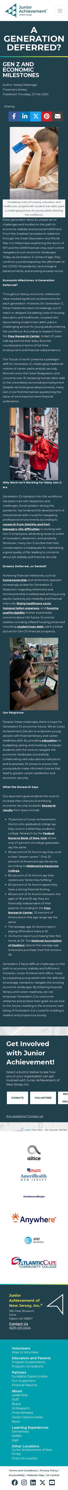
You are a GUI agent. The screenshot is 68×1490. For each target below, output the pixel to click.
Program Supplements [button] (28, 1362)
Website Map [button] (35, 1475)
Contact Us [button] (18, 1324)
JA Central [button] (52, 1475)
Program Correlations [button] (27, 1366)
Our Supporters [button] (23, 1380)
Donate (17, 1097)
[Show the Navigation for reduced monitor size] (60, 11)
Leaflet (27, 1130)
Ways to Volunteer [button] (25, 1352)
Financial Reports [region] (24, 1385)
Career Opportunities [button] (27, 1417)
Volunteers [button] (21, 1348)
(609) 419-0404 (20, 1328)
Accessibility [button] (17, 1475)
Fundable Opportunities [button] (29, 1376)
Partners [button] (19, 1372)
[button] (15, 1483)
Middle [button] (17, 1436)
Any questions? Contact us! (24, 1116)
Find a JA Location (25, 1458)
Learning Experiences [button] (30, 1427)
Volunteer (43, 1097)
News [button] (16, 1421)
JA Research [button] (21, 1408)
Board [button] (16, 1404)
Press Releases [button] (22, 1412)
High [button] (15, 1440)
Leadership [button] (20, 1395)
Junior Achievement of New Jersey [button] (32, 1452)
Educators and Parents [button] (31, 1358)
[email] (57, 117)
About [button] (17, 1391)
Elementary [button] (20, 1431)
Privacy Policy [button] (49, 1470)
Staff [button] (15, 1399)
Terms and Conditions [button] (23, 1470)
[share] (14, 117)
